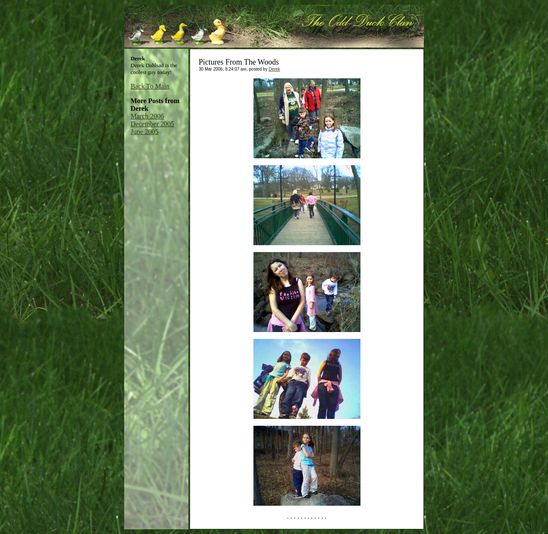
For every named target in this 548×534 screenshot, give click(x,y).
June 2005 (144, 131)
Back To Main (150, 86)
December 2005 (152, 124)
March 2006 (147, 116)
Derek (274, 69)
